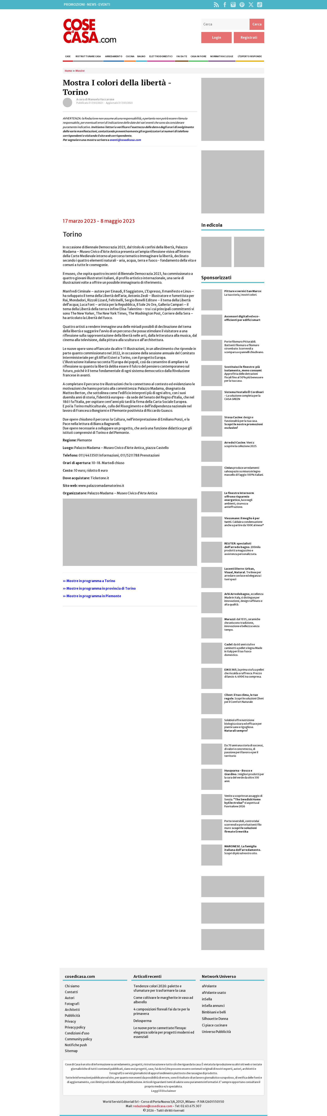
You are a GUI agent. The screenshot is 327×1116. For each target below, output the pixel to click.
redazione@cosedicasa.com (152, 1106)
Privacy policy (75, 1027)
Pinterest (242, 4)
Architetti (72, 1010)
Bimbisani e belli (214, 1012)
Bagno (141, 56)
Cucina (130, 56)
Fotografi (72, 1004)
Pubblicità (72, 1016)
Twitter (251, 4)
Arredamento (113, 56)
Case (68, 56)
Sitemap (71, 1051)
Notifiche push (76, 1045)
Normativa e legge (221, 56)
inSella (207, 999)
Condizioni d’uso (77, 1033)
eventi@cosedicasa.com (125, 140)
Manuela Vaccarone (101, 99)
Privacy (70, 1021)
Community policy (78, 1039)
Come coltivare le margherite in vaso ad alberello (163, 1000)
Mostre (80, 70)
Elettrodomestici (161, 56)
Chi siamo (72, 986)
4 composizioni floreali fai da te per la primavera (161, 1011)
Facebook (224, 4)
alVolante (209, 986)
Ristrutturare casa (88, 56)
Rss (216, 4)
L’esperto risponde (250, 56)
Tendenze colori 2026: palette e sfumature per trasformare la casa (159, 988)
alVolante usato (214, 993)
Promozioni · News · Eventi (87, 4)
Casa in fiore (198, 56)
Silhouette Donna (215, 1019)
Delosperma (142, 1021)
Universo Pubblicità (216, 1032)
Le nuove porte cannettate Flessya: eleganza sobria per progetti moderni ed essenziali (163, 1032)
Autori (69, 998)
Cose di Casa (89, 31)
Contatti (71, 992)
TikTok (259, 4)
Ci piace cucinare (214, 1025)
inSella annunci (213, 1006)
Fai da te (182, 56)
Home (68, 70)
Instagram (233, 4)
